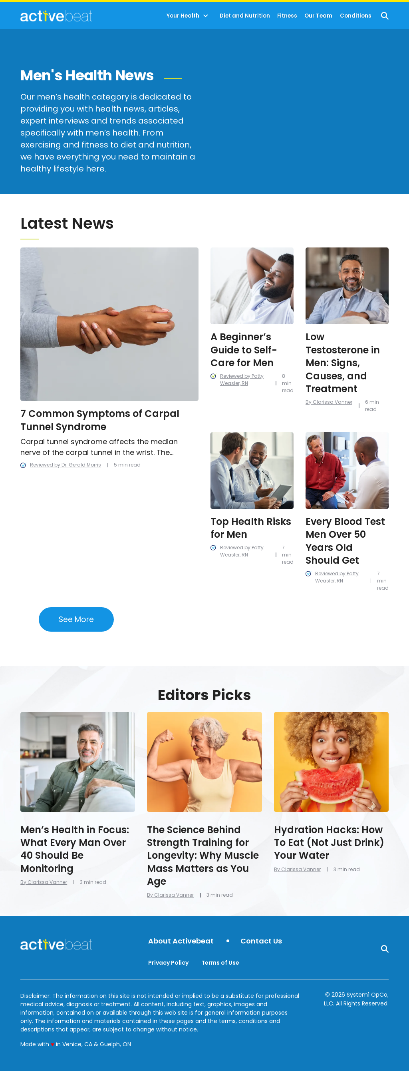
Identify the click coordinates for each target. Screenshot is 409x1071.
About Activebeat (181, 941)
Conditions (355, 16)
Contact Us (261, 941)
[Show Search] (385, 16)
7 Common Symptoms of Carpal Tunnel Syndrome (99, 420)
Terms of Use (220, 963)
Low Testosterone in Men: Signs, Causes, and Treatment (343, 362)
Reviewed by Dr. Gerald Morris (65, 464)
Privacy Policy (168, 963)
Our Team (318, 16)
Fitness (287, 16)
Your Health (183, 16)
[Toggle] (205, 16)
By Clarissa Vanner (329, 402)
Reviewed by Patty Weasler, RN (242, 380)
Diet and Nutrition (245, 16)
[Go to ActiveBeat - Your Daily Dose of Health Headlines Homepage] (56, 15)
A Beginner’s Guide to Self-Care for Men (243, 349)
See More (76, 619)
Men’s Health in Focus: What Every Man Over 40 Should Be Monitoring (74, 849)
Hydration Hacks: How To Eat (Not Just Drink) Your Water (329, 842)
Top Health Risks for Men (250, 528)
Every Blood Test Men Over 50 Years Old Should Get (345, 541)
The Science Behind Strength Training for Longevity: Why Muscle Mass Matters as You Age (203, 855)
